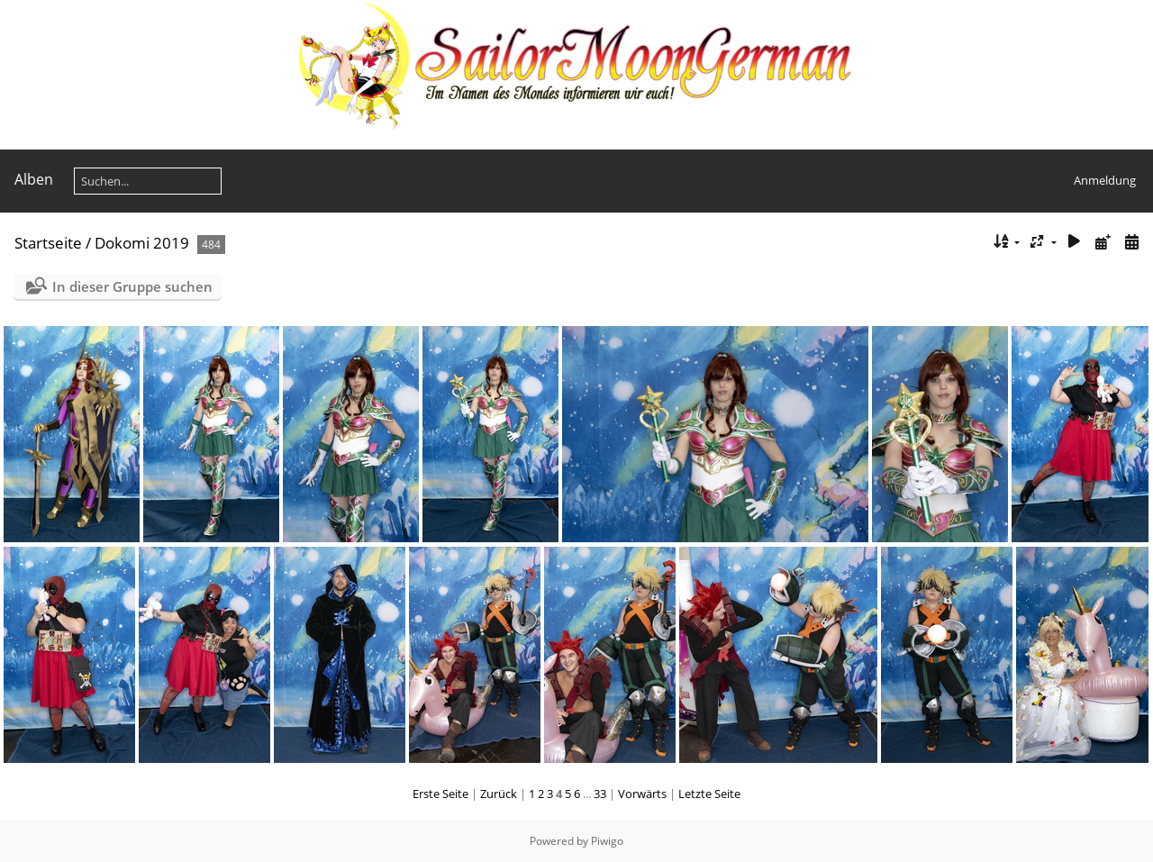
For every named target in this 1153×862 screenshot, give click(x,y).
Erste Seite (440, 793)
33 (600, 793)
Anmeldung (1105, 180)
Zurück (498, 793)
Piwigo (607, 840)
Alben (33, 179)
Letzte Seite (709, 793)
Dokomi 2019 (142, 242)
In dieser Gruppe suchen (132, 286)
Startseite (48, 242)
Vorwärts (642, 793)
